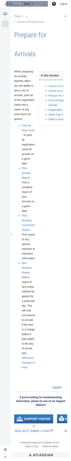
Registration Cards (59, 109)
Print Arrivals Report (26, 173)
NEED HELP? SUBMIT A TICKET (34, 431)
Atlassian (41, 454)
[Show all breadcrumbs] (26, 16)
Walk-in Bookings (58, 119)
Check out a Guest (59, 90)
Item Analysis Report (27, 268)
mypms (57, 387)
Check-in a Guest (58, 86)
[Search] (9, 3)
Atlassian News (50, 446)
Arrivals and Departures (30, 21)
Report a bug (31, 446)
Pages (18, 16)
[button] (54, 4)
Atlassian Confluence (43, 442)
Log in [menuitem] (63, 3)
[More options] (65, 16)
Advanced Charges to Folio (28, 362)
